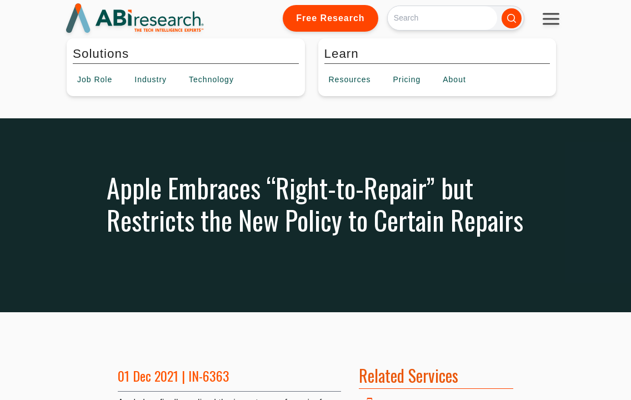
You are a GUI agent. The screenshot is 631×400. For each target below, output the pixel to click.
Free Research (330, 18)
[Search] (442, 18)
